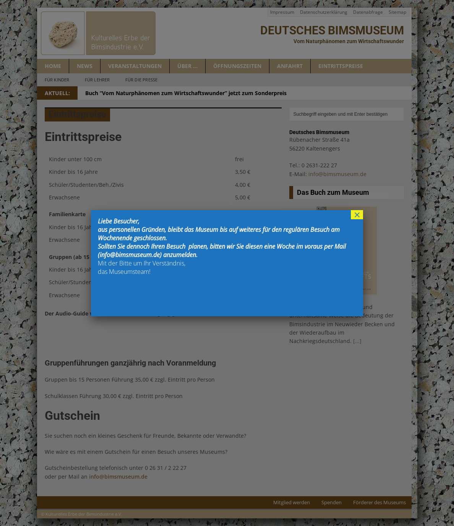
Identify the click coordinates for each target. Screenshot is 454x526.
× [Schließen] (356, 214)
